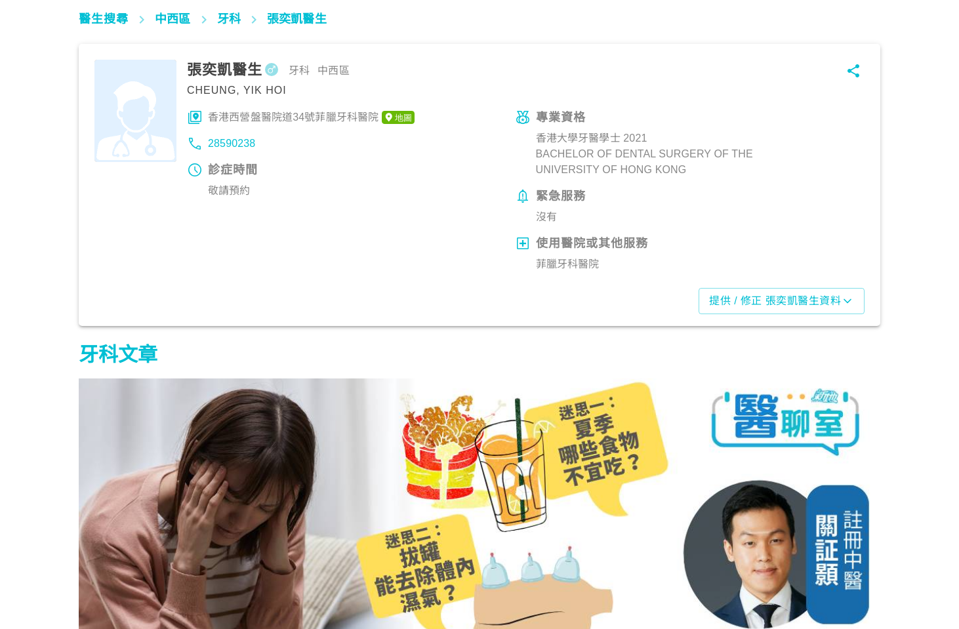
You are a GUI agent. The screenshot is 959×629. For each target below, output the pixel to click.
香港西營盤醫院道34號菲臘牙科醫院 (311, 117)
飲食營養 (105, 571)
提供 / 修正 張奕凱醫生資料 (781, 301)
